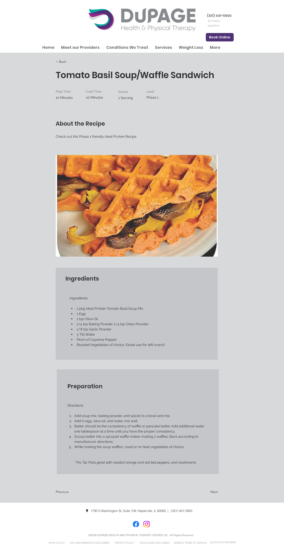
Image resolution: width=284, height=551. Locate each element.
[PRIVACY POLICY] (124, 543)
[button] (80, 47)
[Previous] (70, 492)
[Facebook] (136, 524)
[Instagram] (146, 524)
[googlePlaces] (87, 511)
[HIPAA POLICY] (57, 543)
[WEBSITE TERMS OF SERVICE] (190, 543)
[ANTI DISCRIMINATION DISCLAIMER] (90, 543)
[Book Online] (220, 37)
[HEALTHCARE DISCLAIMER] (155, 543)
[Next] (207, 492)
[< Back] (70, 61)
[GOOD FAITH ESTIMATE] (223, 542)
